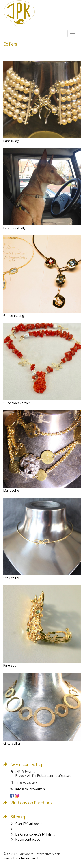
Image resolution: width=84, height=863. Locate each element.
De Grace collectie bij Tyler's (35, 834)
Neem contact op (28, 840)
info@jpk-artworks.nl (30, 789)
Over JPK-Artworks (28, 824)
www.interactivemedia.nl (20, 858)
